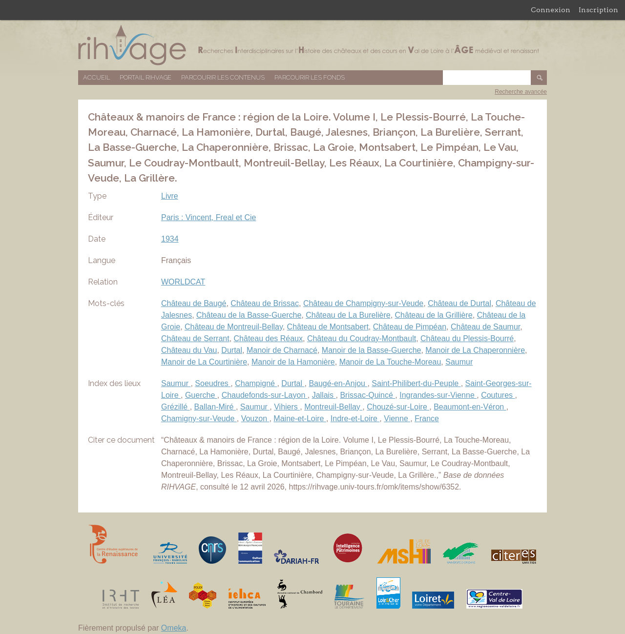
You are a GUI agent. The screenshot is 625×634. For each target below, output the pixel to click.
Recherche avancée (521, 91)
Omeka (174, 628)
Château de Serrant (195, 338)
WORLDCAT (183, 282)
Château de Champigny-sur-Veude (363, 303)
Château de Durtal (459, 303)
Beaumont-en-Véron (470, 407)
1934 (170, 239)
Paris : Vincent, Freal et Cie (208, 217)
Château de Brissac (264, 303)
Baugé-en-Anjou (338, 383)
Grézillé (175, 407)
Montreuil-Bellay (333, 407)
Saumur (459, 362)
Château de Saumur (485, 327)
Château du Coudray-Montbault (361, 338)
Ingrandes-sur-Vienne (438, 395)
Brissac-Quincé (367, 395)
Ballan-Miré (215, 407)
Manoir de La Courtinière (204, 362)
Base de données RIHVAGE (312, 45)
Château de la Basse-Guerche (248, 315)
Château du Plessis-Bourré (467, 338)
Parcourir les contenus (223, 77)
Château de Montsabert (328, 327)
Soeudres (212, 383)
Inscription (598, 10)
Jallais (324, 395)
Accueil (96, 77)
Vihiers (287, 407)
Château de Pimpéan (409, 327)
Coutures (498, 395)
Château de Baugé (193, 303)
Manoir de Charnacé (282, 350)
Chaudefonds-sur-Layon (265, 395)
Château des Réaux (268, 338)
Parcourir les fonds (309, 77)
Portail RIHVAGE (145, 77)
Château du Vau (189, 350)
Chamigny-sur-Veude (199, 418)
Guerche (201, 395)
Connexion (550, 10)
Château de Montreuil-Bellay (234, 327)
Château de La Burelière (348, 315)
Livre (169, 196)
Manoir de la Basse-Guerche (371, 350)
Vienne (397, 418)
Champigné (256, 383)
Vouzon (255, 418)
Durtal (231, 350)
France (427, 418)
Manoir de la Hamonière (293, 362)
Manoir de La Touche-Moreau (390, 362)
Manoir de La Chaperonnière (475, 350)
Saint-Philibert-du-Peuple (416, 383)
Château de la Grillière (434, 315)
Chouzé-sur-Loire (398, 407)
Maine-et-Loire (299, 418)
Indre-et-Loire (355, 418)
